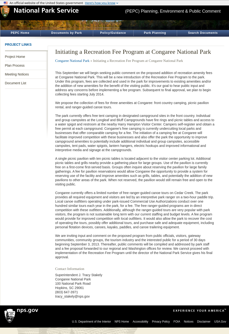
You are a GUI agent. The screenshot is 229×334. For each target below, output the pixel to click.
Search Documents (203, 33)
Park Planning (155, 33)
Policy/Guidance (113, 33)
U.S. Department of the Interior (91, 321)
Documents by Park (66, 33)
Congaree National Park (72, 61)
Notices (188, 321)
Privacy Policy (161, 321)
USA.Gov (220, 321)
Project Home (15, 57)
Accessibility (140, 321)
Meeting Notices (17, 74)
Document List (15, 83)
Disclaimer (203, 321)
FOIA (176, 321)
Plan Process (15, 65)
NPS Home (122, 321)
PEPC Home (20, 33)
